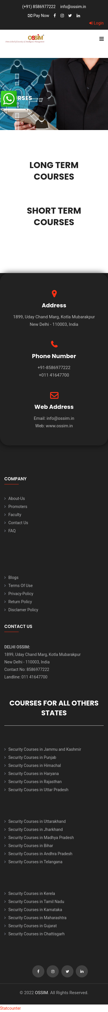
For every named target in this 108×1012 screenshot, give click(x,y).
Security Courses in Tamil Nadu (36, 901)
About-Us (16, 498)
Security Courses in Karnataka (35, 909)
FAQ (12, 530)
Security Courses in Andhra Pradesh (40, 853)
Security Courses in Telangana (35, 861)
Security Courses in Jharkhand (35, 829)
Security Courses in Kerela (31, 893)
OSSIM (41, 992)
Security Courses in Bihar (30, 845)
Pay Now (38, 15)
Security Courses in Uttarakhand (37, 821)
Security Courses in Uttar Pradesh (38, 789)
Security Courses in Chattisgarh (36, 934)
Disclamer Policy (23, 609)
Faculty (14, 514)
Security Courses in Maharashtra (37, 917)
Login (96, 23)
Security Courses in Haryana (33, 773)
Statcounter (10, 1008)
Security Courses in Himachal (34, 765)
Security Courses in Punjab (32, 757)
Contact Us (18, 522)
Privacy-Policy (20, 593)
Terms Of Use (20, 585)
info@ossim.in (73, 6)
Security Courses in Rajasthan (35, 781)
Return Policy (20, 601)
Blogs (13, 577)
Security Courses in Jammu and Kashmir (44, 749)
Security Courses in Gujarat (32, 925)
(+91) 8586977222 (39, 6)
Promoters (17, 506)
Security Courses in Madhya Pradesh (41, 837)
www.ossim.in (59, 425)
